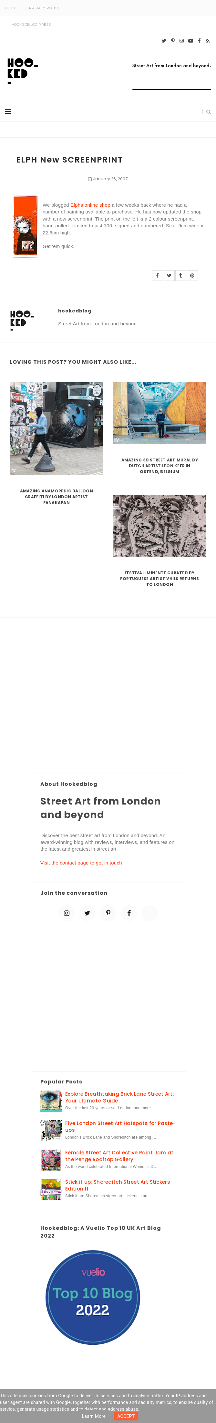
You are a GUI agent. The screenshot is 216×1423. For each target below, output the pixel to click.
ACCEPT (126, 1416)
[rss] (208, 41)
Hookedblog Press (31, 24)
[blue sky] (150, 913)
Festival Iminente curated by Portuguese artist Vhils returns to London (159, 578)
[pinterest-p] (173, 41)
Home (10, 8)
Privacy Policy (44, 8)
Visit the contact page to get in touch (81, 862)
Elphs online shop (90, 205)
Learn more (94, 1416)
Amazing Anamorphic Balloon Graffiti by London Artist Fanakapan (56, 496)
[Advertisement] (108, 712)
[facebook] (199, 41)
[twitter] (164, 41)
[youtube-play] (190, 41)
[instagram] (182, 41)
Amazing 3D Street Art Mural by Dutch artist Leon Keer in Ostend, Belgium (159, 465)
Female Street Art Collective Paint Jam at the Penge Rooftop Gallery (119, 1156)
